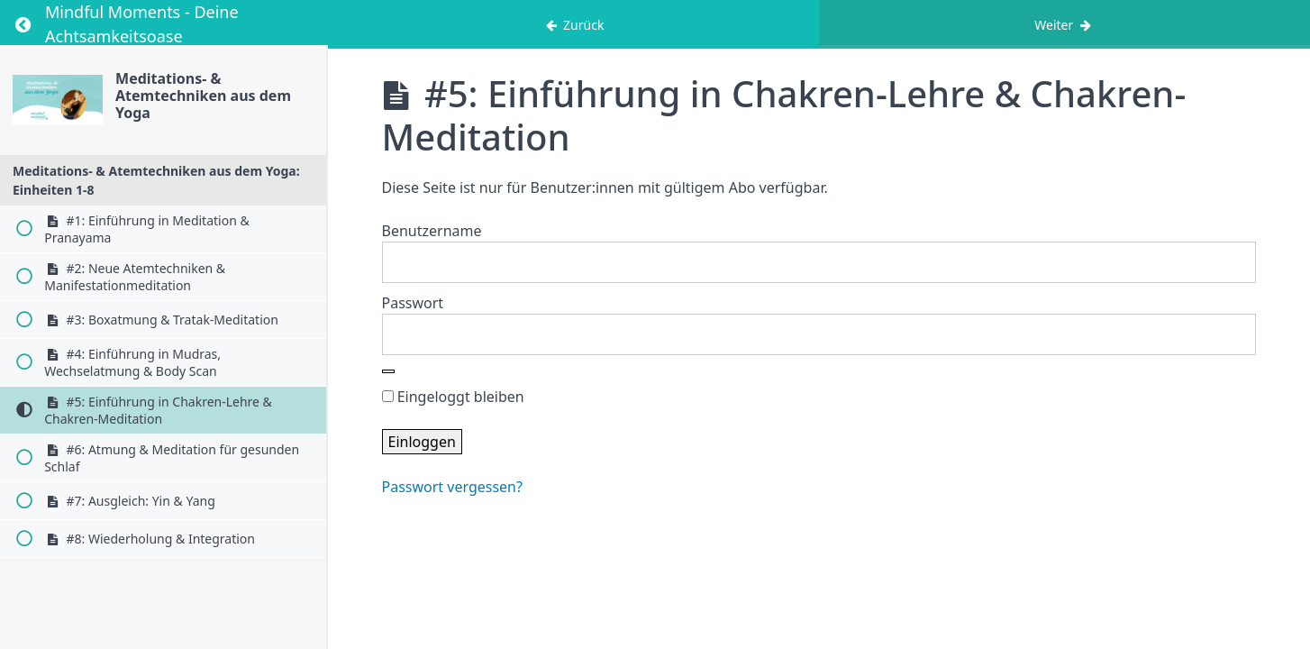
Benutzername (432, 231)
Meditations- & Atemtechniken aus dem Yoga (203, 96)
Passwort (413, 303)
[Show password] (388, 371)
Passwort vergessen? (452, 487)
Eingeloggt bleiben (453, 397)
